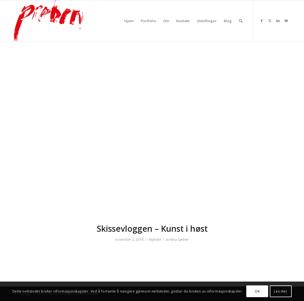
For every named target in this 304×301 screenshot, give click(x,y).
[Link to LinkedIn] (278, 20)
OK (257, 291)
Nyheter (155, 239)
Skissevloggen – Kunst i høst (152, 228)
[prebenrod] (48, 20)
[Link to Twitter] (270, 20)
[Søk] (240, 20)
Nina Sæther (179, 239)
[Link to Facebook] (261, 20)
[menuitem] (129, 20)
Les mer (280, 291)
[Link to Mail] (286, 20)
